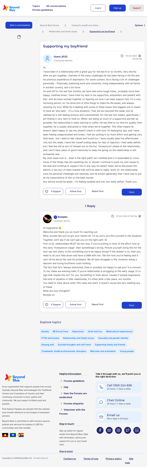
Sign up (117, 8)
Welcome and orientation (103, 351)
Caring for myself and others (85, 25)
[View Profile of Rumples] (62, 216)
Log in (98, 8)
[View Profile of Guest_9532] (60, 56)
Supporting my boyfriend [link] (102, 31)
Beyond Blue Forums (15, 8)
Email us (113, 415)
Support (137, 8)
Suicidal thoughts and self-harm (74, 344)
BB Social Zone (60, 331)
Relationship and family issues (63, 31)
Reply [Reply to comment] (131, 305)
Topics (36, 6)
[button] (46, 191)
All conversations (56, 6)
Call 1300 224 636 (119, 385)
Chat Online (116, 400)
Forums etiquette (74, 403)
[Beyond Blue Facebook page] (100, 436)
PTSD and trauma (50, 338)
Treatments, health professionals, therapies (63, 351)
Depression (78, 331)
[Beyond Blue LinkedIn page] (136, 436)
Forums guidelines (42, 9)
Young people (127, 351)
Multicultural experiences (119, 331)
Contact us (69, 458)
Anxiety (45, 331)
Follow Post (75, 191)
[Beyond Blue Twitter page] (127, 436)
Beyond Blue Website (14, 378)
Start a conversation (20, 25)
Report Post (98, 191)
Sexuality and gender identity (113, 338)
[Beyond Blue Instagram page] (118, 436)
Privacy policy (114, 458)
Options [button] (139, 25)
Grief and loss (95, 331)
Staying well (47, 344)
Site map (129, 460)
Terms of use (90, 458)
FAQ (66, 387)
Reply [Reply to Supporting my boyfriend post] (131, 192)
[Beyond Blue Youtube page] (109, 436)
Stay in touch (66, 451)
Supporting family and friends (110, 344)
